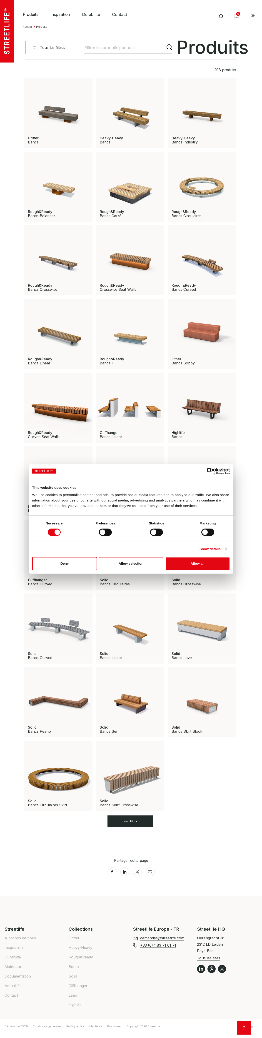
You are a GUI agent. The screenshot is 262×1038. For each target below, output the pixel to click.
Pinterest (211, 973)
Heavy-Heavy (80, 952)
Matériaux (13, 971)
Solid (73, 980)
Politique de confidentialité (84, 1031)
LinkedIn (201, 973)
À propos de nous (20, 942)
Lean (73, 1000)
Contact (119, 14)
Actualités (13, 990)
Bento (74, 971)
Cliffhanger (78, 990)
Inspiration (60, 14)
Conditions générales (47, 1031)
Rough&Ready (81, 961)
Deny (64, 563)
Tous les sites (208, 962)
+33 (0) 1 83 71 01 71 (158, 950)
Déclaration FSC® (16, 1031)
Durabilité (91, 14)
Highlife (75, 1009)
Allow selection (131, 563)
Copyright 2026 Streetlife (143, 1031)
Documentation (18, 980)
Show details (210, 549)
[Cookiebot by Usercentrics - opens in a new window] (210, 471)
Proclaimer (114, 1031)
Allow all (198, 563)
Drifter (74, 942)
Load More (130, 823)
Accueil (27, 26)
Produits (30, 14)
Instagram (222, 973)
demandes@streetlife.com (162, 942)
